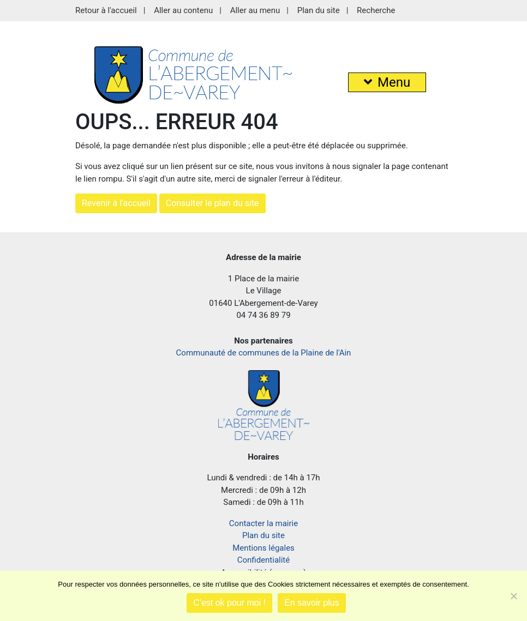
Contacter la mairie (263, 523)
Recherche (376, 10)
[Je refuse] (513, 595)
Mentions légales (263, 548)
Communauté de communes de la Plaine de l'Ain (263, 353)
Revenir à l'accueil (116, 203)
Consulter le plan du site (212, 203)
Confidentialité (263, 560)
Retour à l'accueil (106, 10)
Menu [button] (387, 82)
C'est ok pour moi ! (229, 602)
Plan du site (318, 10)
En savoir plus (311, 602)
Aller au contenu (183, 10)
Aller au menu (255, 10)
